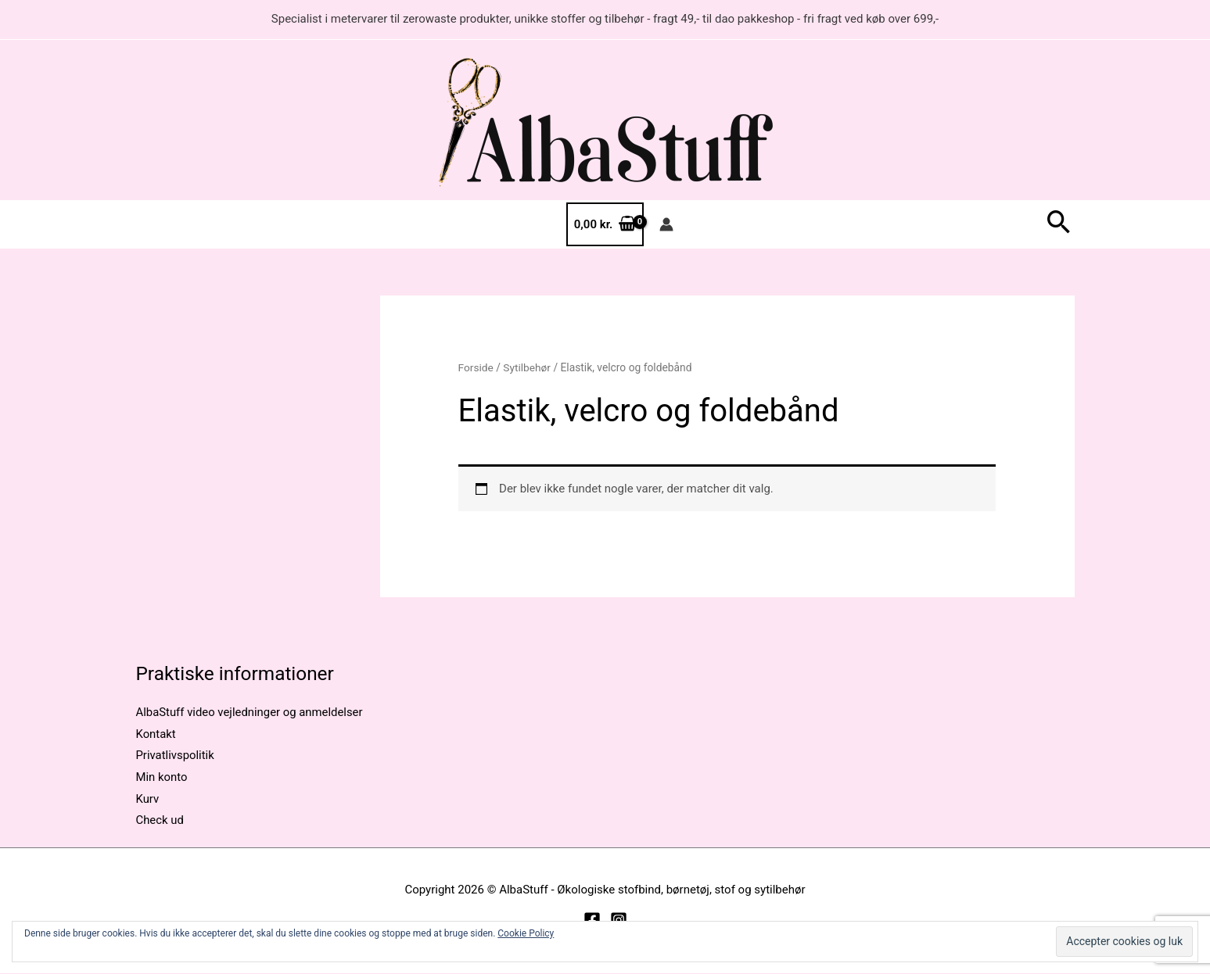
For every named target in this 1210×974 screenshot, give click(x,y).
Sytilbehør (527, 367)
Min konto (162, 778)
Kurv (148, 799)
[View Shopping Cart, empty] (605, 224)
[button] (1059, 224)
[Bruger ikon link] (666, 224)
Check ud (160, 821)
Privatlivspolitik (175, 756)
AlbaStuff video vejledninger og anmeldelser (250, 712)
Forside (476, 367)
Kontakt (156, 734)
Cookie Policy (525, 933)
